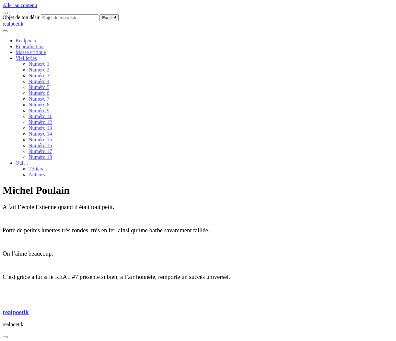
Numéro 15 (40, 139)
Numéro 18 (40, 157)
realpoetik (13, 24)
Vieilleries (26, 58)
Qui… (22, 163)
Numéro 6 (39, 93)
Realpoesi (26, 40)
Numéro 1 (39, 64)
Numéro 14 (40, 134)
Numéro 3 (39, 75)
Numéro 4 (39, 81)
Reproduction (30, 46)
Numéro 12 (40, 122)
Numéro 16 (40, 145)
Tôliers (36, 168)
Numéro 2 (39, 69)
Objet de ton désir (21, 17)
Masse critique (31, 52)
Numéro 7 (39, 99)
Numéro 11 (40, 116)
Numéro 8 (39, 104)
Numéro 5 (39, 87)
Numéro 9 (39, 110)
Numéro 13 (40, 128)
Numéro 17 (40, 151)
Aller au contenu (20, 5)
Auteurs (37, 174)
